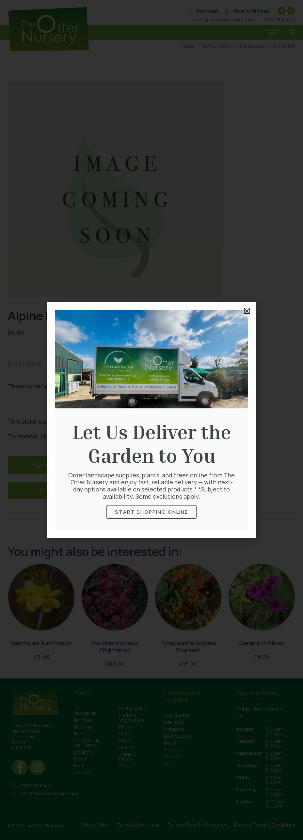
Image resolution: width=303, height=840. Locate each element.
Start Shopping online (151, 511)
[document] (151, 420)
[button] (247, 310)
